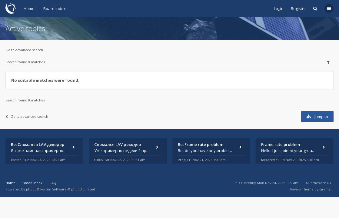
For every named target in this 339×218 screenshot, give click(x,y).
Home (29, 8)
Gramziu (326, 189)
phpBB (31, 189)
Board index (54, 8)
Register (298, 8)
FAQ (53, 182)
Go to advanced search (24, 50)
